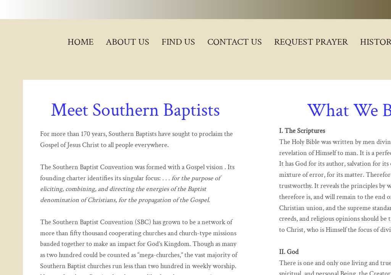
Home (81, 42)
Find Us (178, 42)
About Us (127, 42)
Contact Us (234, 42)
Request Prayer (311, 42)
